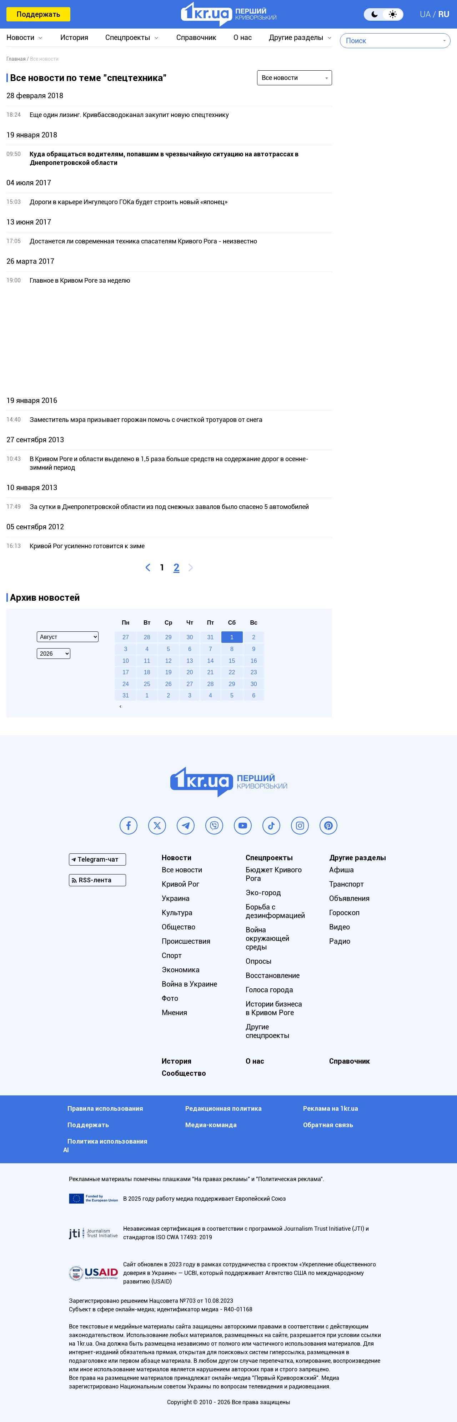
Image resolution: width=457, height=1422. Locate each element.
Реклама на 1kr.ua (330, 1108)
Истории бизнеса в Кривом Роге (274, 1008)
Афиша (341, 870)
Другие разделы (296, 37)
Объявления (349, 898)
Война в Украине (189, 984)
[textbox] (390, 41)
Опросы (259, 961)
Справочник (196, 37)
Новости (20, 37)
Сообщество (184, 1073)
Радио (339, 941)
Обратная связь (328, 1125)
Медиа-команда (211, 1125)
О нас (242, 37)
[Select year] (53, 653)
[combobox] (390, 41)
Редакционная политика (223, 1108)
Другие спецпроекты (268, 1031)
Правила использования (105, 1108)
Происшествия (186, 941)
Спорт (172, 955)
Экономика (181, 969)
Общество (178, 927)
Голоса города (269, 989)
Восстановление (273, 975)
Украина (176, 898)
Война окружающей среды (267, 938)
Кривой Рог (180, 884)
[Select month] (68, 636)
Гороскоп (344, 912)
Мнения (174, 1012)
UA (425, 14)
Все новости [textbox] (280, 77)
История (74, 37)
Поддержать (38, 14)
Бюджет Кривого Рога (274, 874)
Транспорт (346, 884)
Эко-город (263, 892)
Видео (339, 927)
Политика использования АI (105, 1146)
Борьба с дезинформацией (275, 911)
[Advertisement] (169, 340)
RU (444, 14)
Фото (170, 998)
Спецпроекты (127, 37)
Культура (177, 912)
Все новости (182, 870)
